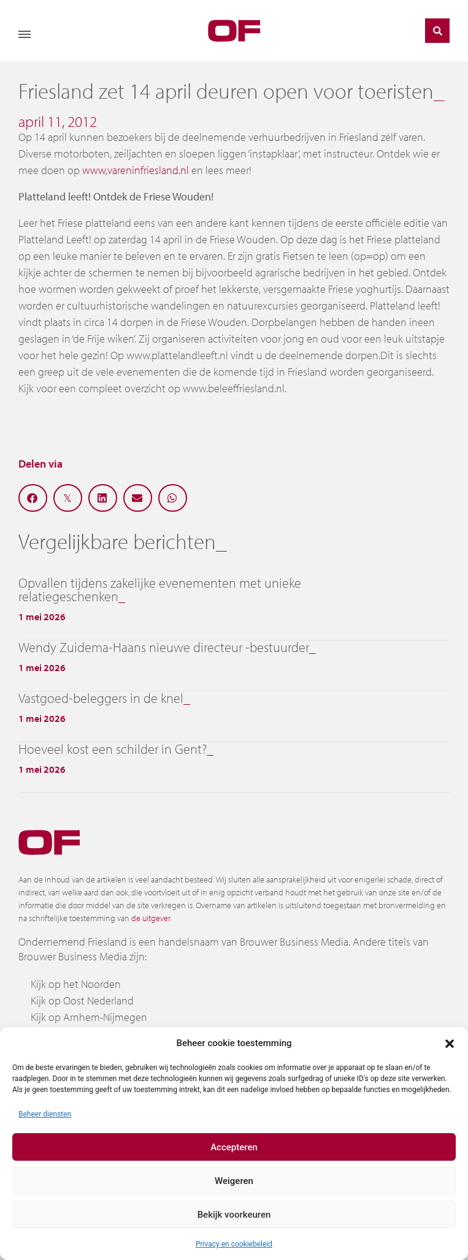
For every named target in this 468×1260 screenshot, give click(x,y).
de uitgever (150, 918)
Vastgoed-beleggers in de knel (100, 698)
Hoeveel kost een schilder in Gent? (112, 748)
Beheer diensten (44, 1114)
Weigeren (234, 1180)
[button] (449, 1043)
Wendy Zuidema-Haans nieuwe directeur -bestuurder (163, 647)
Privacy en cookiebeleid (234, 1244)
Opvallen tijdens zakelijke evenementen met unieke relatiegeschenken (159, 589)
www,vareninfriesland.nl (135, 170)
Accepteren (234, 1147)
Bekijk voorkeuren (234, 1214)
